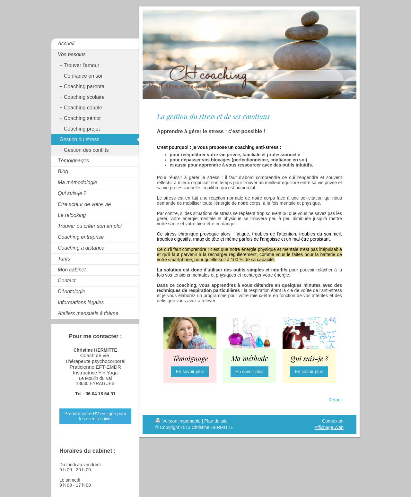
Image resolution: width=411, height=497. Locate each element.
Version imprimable (178, 421)
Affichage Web (329, 427)
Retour (335, 399)
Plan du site (216, 421)
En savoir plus (190, 371)
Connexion (333, 421)
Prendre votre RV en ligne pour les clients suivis (95, 416)
